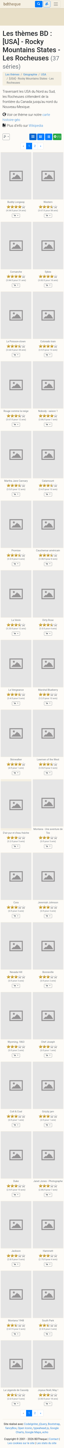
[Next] (41, 146)
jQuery (43, 1424)
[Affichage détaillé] (40, 137)
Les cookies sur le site (21, 1443)
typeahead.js (41, 1428)
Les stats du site (46, 1443)
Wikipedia (36, 126)
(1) (57, 136)
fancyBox (11, 1428)
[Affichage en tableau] (48, 137)
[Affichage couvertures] (33, 137)
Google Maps (33, 1432)
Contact (54, 1439)
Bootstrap (54, 1424)
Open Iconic (25, 1428)
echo (45, 1432)
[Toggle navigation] (56, 4)
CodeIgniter (31, 1424)
